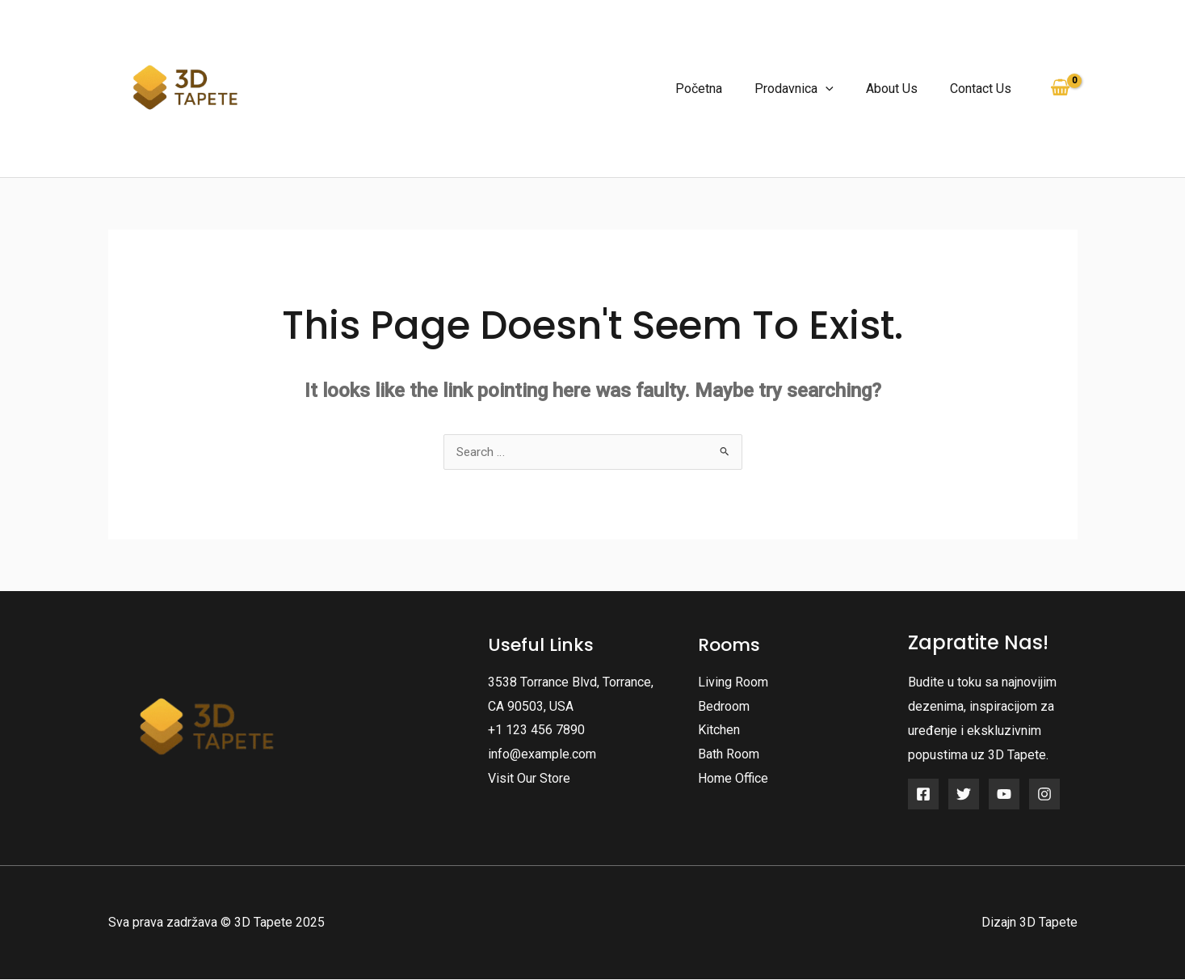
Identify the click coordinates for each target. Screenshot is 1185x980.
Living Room (733, 683)
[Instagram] (1044, 794)
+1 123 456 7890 (536, 730)
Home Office (733, 779)
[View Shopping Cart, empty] (1061, 88)
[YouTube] (1004, 794)
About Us (901, 88)
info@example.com (542, 754)
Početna (721, 88)
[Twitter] (963, 794)
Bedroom (724, 707)
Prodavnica (810, 89)
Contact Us (984, 88)
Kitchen (719, 730)
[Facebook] (923, 794)
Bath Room (728, 754)
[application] (842, 89)
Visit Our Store (529, 779)
